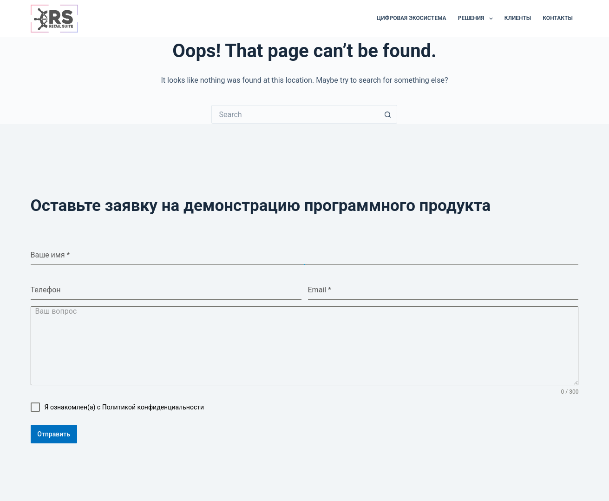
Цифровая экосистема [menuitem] (411, 18)
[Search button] (388, 114)
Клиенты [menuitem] (517, 18)
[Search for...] (295, 114)
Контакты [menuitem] (558, 18)
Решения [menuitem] (477, 18)
